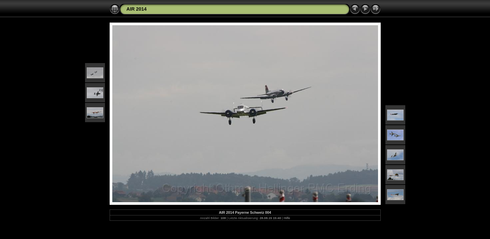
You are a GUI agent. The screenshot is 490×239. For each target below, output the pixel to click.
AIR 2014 (137, 9)
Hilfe (287, 218)
